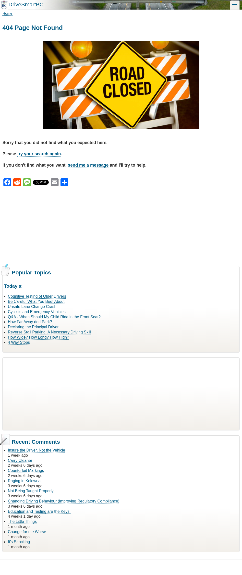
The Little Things (22, 521)
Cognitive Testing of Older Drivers (37, 296)
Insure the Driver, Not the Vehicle (36, 450)
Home (7, 13)
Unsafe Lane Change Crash (32, 307)
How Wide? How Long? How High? (38, 337)
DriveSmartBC (25, 4)
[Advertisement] (121, 225)
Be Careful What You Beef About (36, 301)
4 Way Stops (19, 342)
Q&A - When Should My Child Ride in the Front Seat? (54, 317)
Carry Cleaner (20, 460)
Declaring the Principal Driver (33, 327)
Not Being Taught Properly (30, 491)
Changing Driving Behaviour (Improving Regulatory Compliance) (63, 501)
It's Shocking (19, 542)
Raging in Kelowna (24, 481)
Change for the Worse (27, 532)
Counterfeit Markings (26, 470)
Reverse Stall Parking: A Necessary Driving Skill (49, 332)
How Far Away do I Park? (30, 322)
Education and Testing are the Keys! (39, 511)
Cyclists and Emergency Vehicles (37, 312)
